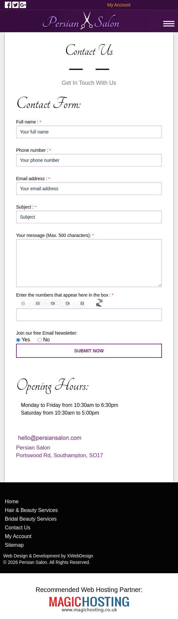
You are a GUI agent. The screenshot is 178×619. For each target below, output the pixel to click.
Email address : (34, 178)
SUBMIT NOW (89, 350)
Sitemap (14, 545)
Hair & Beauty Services (31, 510)
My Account (118, 4)
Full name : (29, 121)
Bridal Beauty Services (31, 519)
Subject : (27, 207)
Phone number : (34, 150)
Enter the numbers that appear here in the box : (65, 295)
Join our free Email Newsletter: (47, 333)
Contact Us (17, 527)
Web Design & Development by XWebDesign (48, 555)
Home (12, 501)
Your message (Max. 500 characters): (55, 235)
